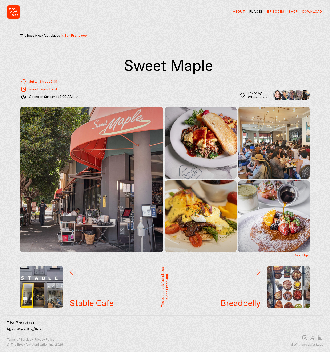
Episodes (275, 12)
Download (312, 12)
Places (256, 12)
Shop (293, 12)
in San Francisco (74, 36)
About (239, 12)
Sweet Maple (302, 255)
